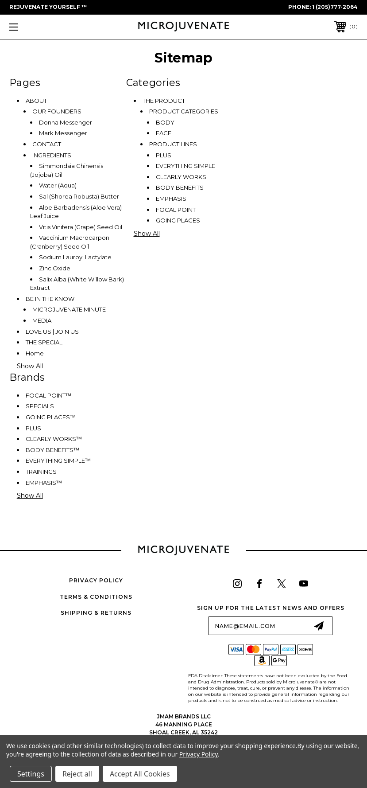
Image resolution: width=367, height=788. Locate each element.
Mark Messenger (63, 133)
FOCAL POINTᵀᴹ (48, 395)
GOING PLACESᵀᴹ (51, 417)
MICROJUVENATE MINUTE (69, 309)
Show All (30, 366)
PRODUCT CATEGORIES (183, 111)
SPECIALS (40, 406)
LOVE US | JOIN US (52, 331)
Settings (30, 774)
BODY (165, 122)
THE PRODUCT (164, 100)
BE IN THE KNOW (50, 298)
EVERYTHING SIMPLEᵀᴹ (58, 460)
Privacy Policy (96, 580)
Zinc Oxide (54, 268)
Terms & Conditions (96, 596)
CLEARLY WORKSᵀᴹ (54, 438)
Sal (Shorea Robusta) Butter (79, 196)
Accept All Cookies (140, 774)
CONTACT (46, 144)
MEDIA (41, 320)
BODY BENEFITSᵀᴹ (52, 449)
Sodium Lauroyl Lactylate (75, 257)
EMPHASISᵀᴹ (44, 482)
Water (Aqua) (58, 185)
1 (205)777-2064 (335, 7)
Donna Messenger (65, 122)
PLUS (163, 155)
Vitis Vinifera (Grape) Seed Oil (80, 226)
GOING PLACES (178, 220)
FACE (163, 133)
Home (35, 353)
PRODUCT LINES (173, 144)
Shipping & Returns (96, 612)
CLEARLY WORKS (181, 176)
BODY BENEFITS (180, 187)
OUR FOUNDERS (56, 111)
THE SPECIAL (44, 342)
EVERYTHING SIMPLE (185, 165)
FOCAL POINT (176, 209)
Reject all (77, 774)
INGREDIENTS (51, 155)
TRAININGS (41, 471)
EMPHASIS (171, 198)
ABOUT (36, 100)
